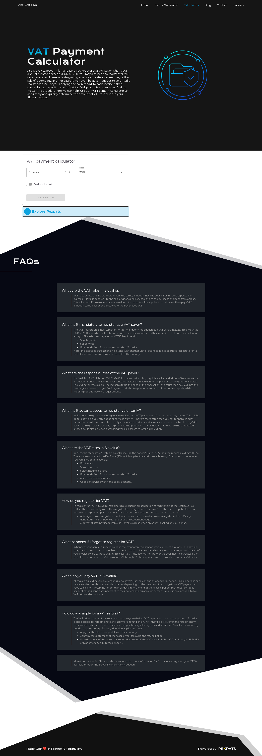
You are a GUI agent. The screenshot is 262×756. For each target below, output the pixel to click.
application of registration (155, 505)
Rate (81, 167)
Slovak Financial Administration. (117, 664)
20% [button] (82, 172)
